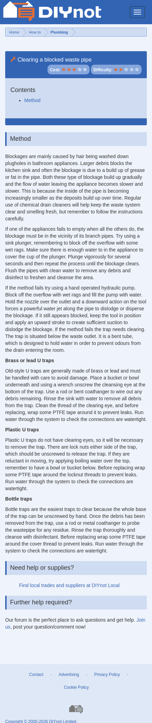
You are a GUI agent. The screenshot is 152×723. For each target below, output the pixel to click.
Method (32, 100)
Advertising (69, 674)
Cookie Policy (76, 687)
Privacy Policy (107, 674)
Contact (36, 674)
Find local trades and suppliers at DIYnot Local (69, 585)
